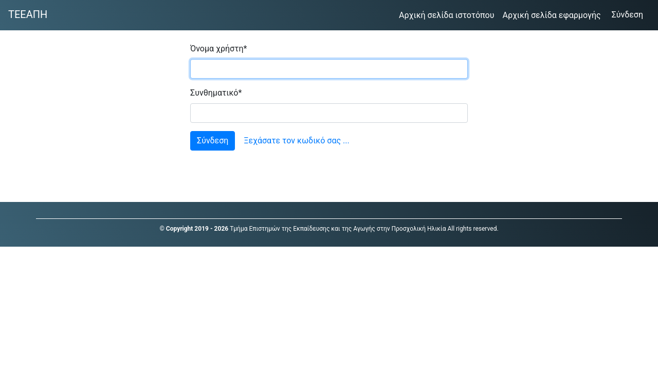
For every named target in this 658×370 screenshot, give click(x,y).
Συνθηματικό (216, 93)
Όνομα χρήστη (218, 48)
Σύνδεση (631, 14)
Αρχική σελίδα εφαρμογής (553, 14)
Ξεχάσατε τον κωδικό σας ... (296, 140)
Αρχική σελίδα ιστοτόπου (448, 14)
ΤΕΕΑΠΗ (27, 14)
